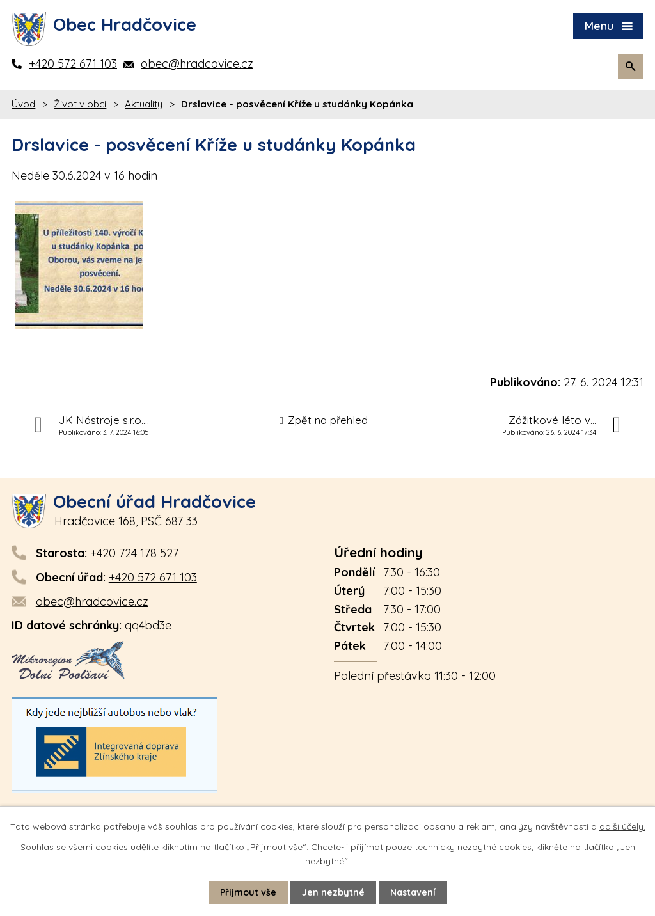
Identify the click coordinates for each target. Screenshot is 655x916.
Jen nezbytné (333, 892)
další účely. (622, 826)
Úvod (23, 104)
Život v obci (80, 104)
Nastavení (413, 892)
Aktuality (143, 104)
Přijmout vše (248, 892)
